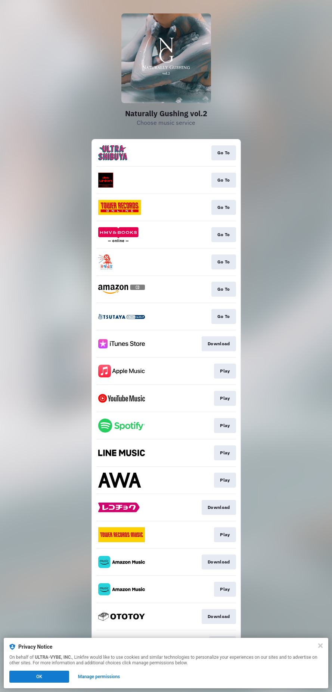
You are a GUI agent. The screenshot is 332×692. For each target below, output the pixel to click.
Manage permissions (99, 676)
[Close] (320, 646)
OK (39, 676)
